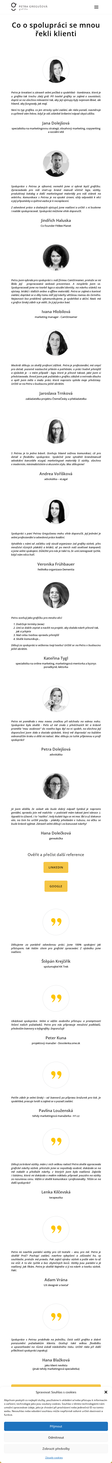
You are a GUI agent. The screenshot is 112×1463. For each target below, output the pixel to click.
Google (56, 886)
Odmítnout (56, 1437)
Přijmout (56, 1426)
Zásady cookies (54, 1457)
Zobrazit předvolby (56, 1449)
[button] (106, 1392)
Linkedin (56, 867)
